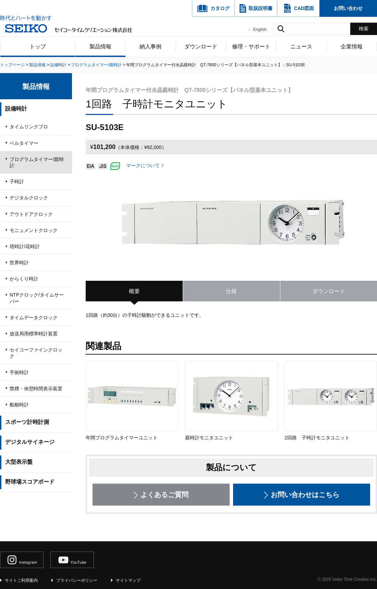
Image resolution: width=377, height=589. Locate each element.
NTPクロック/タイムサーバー (37, 298)
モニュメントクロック (34, 230)
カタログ (220, 8)
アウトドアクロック (31, 214)
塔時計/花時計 (25, 246)
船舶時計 (19, 404)
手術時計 (19, 372)
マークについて (143, 165)
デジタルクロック (29, 197)
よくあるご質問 (164, 494)
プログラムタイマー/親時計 (37, 162)
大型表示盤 (19, 462)
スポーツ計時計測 (27, 422)
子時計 (17, 181)
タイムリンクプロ (29, 126)
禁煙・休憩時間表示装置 (36, 388)
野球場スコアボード (29, 482)
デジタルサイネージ (29, 442)
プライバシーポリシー (76, 580)
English (260, 29)
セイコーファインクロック (36, 353)
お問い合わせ (348, 8)
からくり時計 (24, 278)
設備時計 (16, 109)
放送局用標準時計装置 (34, 333)
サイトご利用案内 (21, 580)
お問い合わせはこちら (305, 494)
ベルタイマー (24, 143)
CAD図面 (304, 8)
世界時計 (19, 262)
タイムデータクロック (34, 317)
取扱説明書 (260, 8)
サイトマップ (128, 580)
